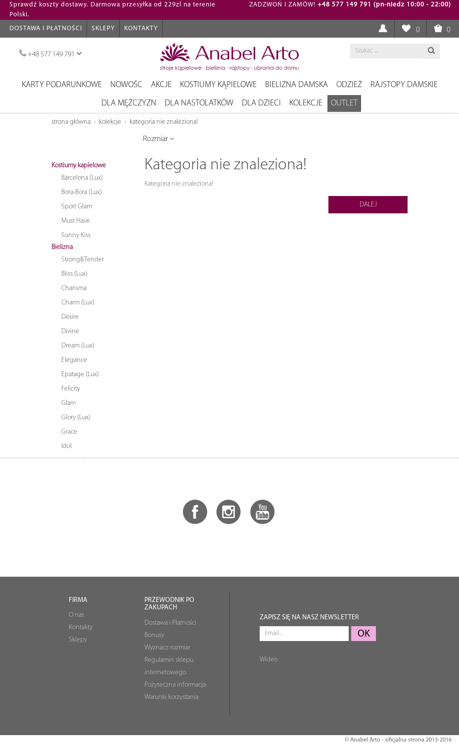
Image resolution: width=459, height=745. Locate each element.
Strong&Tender (82, 259)
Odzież (349, 85)
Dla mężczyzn (128, 103)
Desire (70, 317)
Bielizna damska (296, 85)
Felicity (70, 389)
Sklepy (103, 28)
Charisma (74, 288)
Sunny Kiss (76, 235)
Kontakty (141, 28)
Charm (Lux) (77, 302)
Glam (68, 403)
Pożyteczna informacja (175, 685)
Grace (69, 432)
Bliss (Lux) (74, 274)
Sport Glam (76, 206)
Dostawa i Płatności (45, 28)
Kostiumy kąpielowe (218, 85)
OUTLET (344, 103)
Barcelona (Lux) (82, 178)
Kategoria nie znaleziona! (164, 122)
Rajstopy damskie (404, 85)
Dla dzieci (261, 103)
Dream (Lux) (77, 345)
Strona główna (71, 122)
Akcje (161, 85)
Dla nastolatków (199, 103)
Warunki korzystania (171, 697)
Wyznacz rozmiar (167, 647)
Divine (70, 331)
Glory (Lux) (76, 417)
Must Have (75, 221)
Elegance (74, 360)
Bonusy (154, 635)
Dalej (368, 204)
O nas (76, 615)
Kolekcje (305, 103)
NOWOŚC (126, 85)
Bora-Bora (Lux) (81, 192)
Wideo (268, 659)
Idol (66, 446)
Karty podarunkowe (62, 85)
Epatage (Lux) (80, 374)
